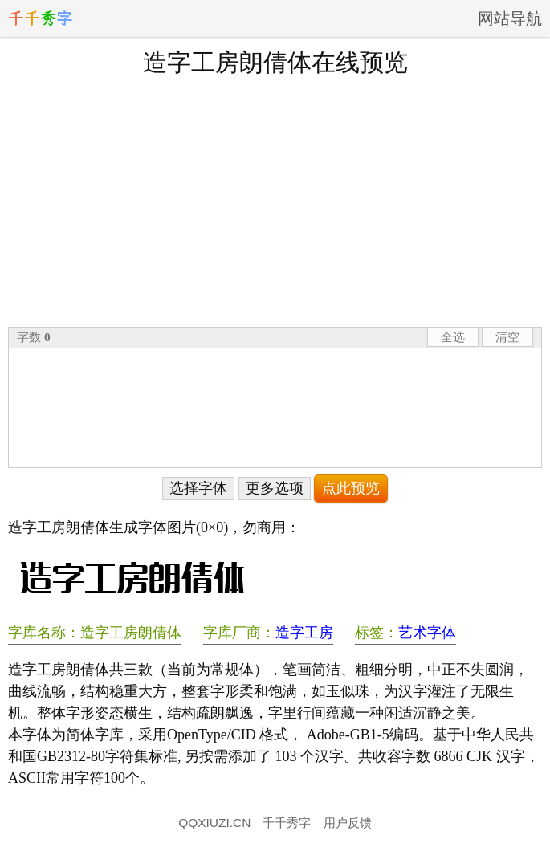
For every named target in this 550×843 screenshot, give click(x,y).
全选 (453, 337)
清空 (507, 337)
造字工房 (304, 633)
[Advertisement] (275, 200)
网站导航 (510, 18)
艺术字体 (427, 633)
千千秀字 (287, 822)
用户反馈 (348, 822)
